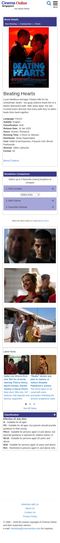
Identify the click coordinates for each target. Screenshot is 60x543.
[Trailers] (14, 160)
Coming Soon (26, 24)
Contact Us (30, 512)
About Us (30, 508)
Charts (37, 24)
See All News (29, 408)
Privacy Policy (30, 516)
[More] (6, 160)
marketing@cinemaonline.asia (26, 528)
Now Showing (11, 24)
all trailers (45, 221)
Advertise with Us (30, 504)
